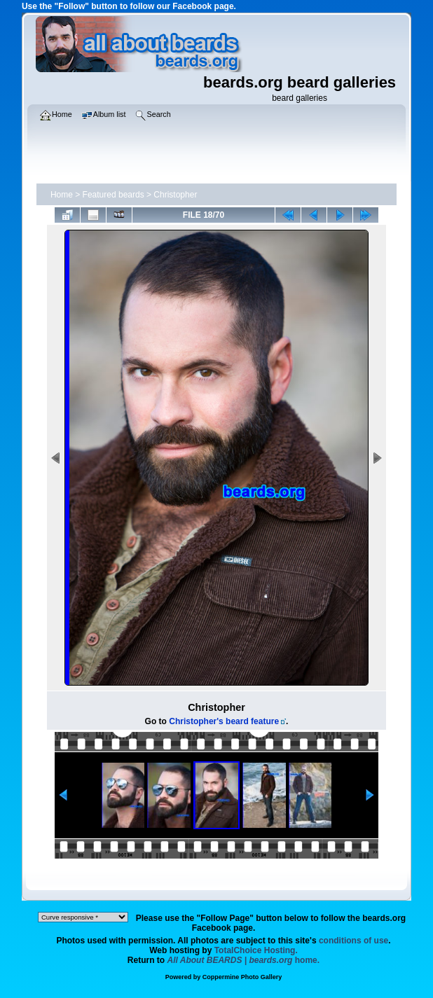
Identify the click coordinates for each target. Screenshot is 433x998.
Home (61, 195)
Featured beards (113, 195)
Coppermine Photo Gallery (242, 976)
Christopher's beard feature (224, 721)
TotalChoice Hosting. (256, 950)
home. (243, 960)
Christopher (175, 195)
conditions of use (353, 940)
